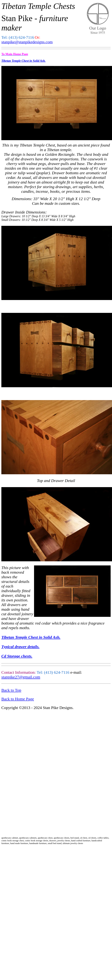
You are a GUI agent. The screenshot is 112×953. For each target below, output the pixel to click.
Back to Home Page (17, 699)
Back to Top (11, 690)
